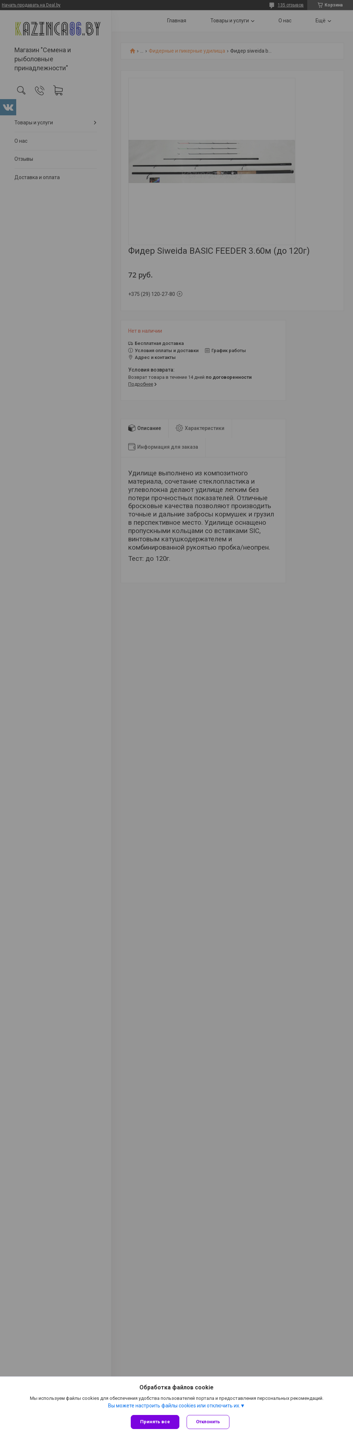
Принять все (155, 1421)
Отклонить (208, 1421)
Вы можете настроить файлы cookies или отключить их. (174, 1405)
